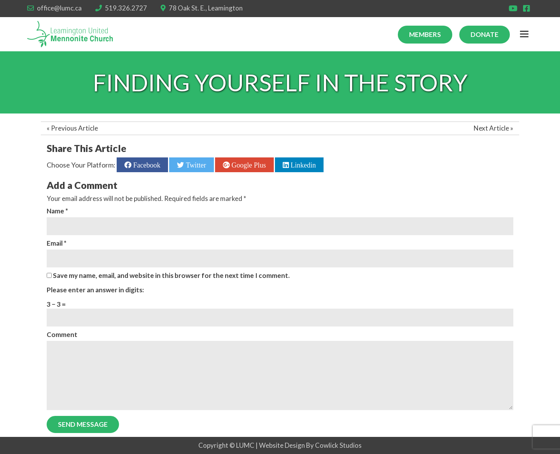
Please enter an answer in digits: (95, 290)
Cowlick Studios (338, 445)
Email (56, 243)
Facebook (145, 164)
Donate (485, 34)
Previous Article (74, 128)
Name (57, 211)
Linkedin (302, 164)
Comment (62, 334)
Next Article (491, 128)
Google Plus (248, 164)
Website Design (282, 445)
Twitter (195, 164)
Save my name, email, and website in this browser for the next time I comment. (171, 275)
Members (425, 34)
